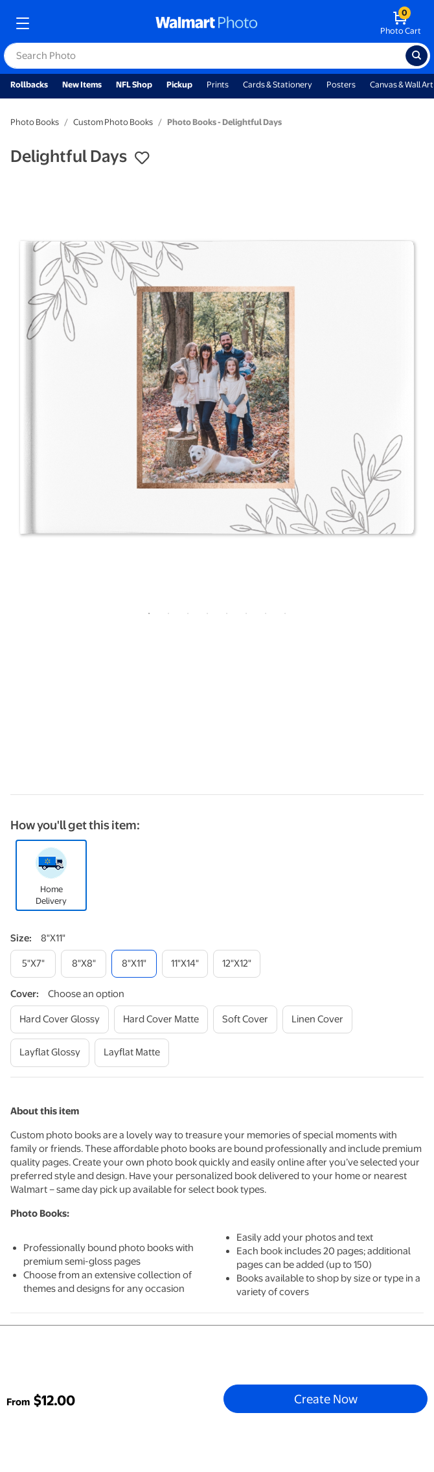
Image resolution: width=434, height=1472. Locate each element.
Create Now (326, 1399)
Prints (218, 84)
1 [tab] (146, 610)
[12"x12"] (236, 964)
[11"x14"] (185, 964)
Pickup (179, 84)
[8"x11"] (134, 964)
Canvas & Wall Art (401, 84)
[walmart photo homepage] (206, 23)
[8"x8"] (83, 964)
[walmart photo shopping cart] (401, 23)
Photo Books (34, 122)
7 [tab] (263, 610)
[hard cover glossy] (59, 1019)
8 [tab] (282, 610)
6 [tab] (243, 610)
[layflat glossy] (49, 1052)
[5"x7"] (33, 964)
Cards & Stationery (277, 84)
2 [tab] (165, 610)
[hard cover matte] (161, 1019)
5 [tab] (224, 610)
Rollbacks (29, 84)
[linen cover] (317, 1019)
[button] (142, 158)
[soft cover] (245, 1019)
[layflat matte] (132, 1052)
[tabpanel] (217, 387)
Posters (341, 84)
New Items (82, 84)
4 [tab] (204, 610)
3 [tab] (185, 610)
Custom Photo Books (113, 122)
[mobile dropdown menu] (22, 23)
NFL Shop (134, 84)
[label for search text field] (204, 56)
